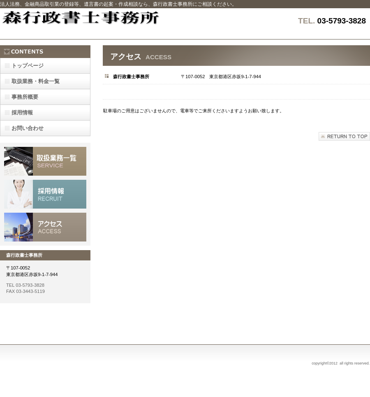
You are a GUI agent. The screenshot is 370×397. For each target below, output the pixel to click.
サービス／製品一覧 (45, 161)
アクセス (45, 227)
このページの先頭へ (344, 136)
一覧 (36, 81)
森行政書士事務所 (103, 23)
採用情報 (45, 194)
